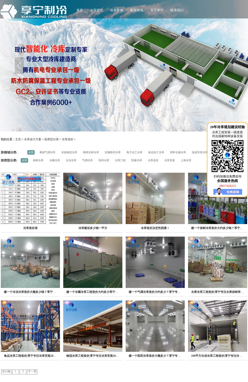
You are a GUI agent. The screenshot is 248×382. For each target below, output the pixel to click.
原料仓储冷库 (178, 152)
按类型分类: (9, 160)
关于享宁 (156, 10)
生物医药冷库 (113, 152)
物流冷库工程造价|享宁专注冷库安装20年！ (94, 355)
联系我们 (177, 10)
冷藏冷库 (54, 160)
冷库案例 (116, 10)
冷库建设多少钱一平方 (92, 228)
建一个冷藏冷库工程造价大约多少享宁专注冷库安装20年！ (103, 291)
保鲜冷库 (38, 160)
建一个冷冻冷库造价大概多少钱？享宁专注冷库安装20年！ (41, 291)
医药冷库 (104, 160)
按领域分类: (9, 152)
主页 (18, 139)
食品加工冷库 (156, 152)
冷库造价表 (30, 228)
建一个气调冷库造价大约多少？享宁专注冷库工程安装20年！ (167, 291)
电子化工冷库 (134, 152)
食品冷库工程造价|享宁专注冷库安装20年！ (31, 355)
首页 (79, 10)
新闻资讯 (136, 10)
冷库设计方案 (32, 139)
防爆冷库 (136, 160)
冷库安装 (169, 160)
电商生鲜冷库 (91, 152)
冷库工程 (120, 160)
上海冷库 (186, 160)
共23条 (6, 371)
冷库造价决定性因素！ (155, 228)
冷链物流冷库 (69, 152)
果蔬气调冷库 (47, 152)
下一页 (32, 371)
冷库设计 (96, 10)
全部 (31, 152)
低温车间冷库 (200, 152)
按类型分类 (51, 139)
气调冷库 (87, 160)
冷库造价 (67, 139)
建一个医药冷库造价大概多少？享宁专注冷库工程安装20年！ (167, 355)
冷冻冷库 (71, 160)
